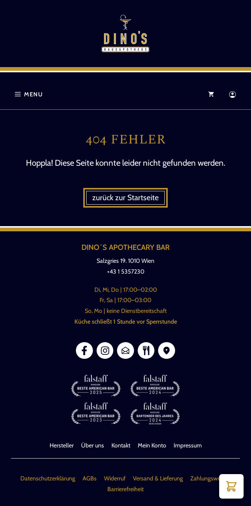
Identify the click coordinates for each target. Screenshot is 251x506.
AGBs (90, 478)
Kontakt (120, 445)
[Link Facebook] (84, 350)
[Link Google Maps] (166, 350)
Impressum (188, 445)
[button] (231, 486)
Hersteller (62, 445)
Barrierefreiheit (125, 489)
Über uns (92, 445)
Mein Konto (152, 445)
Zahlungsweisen (210, 478)
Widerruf (115, 478)
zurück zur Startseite (125, 197)
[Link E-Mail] (125, 350)
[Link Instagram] (105, 350)
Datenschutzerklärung (47, 478)
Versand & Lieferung (158, 478)
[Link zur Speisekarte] (146, 350)
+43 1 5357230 (125, 271)
